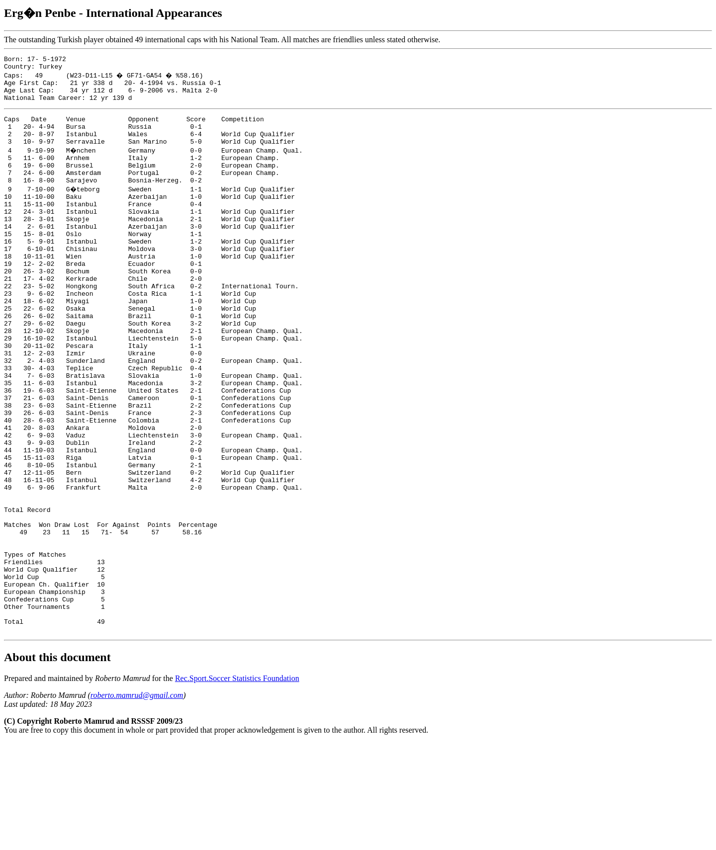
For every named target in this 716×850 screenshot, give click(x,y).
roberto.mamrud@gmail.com (136, 802)
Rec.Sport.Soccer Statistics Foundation (237, 785)
